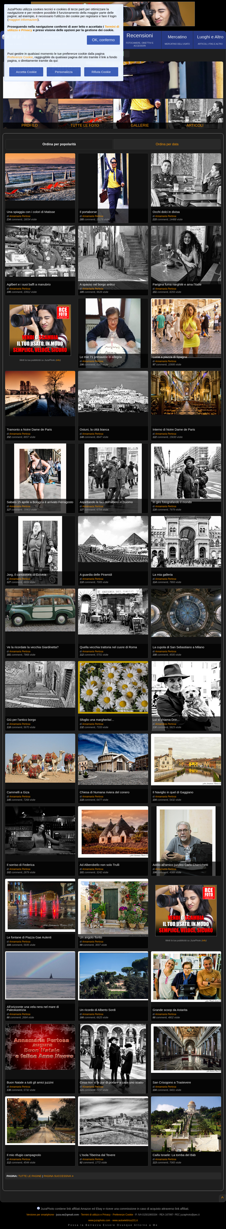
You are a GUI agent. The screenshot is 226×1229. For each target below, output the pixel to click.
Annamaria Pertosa (19, 216)
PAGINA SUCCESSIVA (59, 1176)
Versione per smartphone (40, 1214)
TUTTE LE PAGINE (29, 1176)
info (58, 360)
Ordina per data (167, 144)
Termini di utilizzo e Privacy (95, 1214)
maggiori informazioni (23, 19)
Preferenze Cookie (20, 57)
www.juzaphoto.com (99, 1220)
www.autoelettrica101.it (124, 1220)
